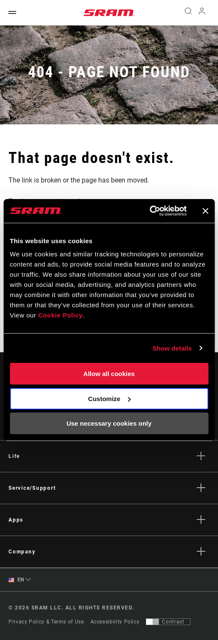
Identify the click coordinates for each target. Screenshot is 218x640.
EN (16, 580)
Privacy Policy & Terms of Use (46, 622)
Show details (172, 348)
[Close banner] (205, 211)
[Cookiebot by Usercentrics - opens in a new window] (149, 210)
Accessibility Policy (115, 622)
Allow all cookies (109, 373)
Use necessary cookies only (108, 423)
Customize (109, 398)
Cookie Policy (60, 315)
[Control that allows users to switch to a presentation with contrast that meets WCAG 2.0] (168, 621)
